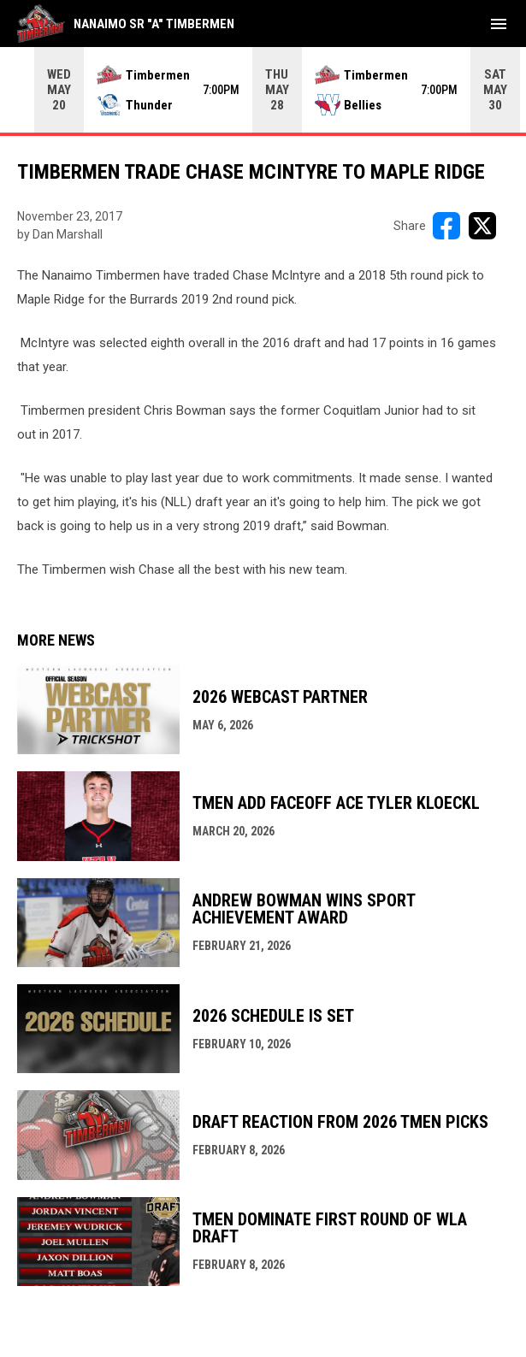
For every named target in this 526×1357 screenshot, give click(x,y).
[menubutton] (498, 24)
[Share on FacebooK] (446, 225)
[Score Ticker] (263, 90)
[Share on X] (482, 225)
